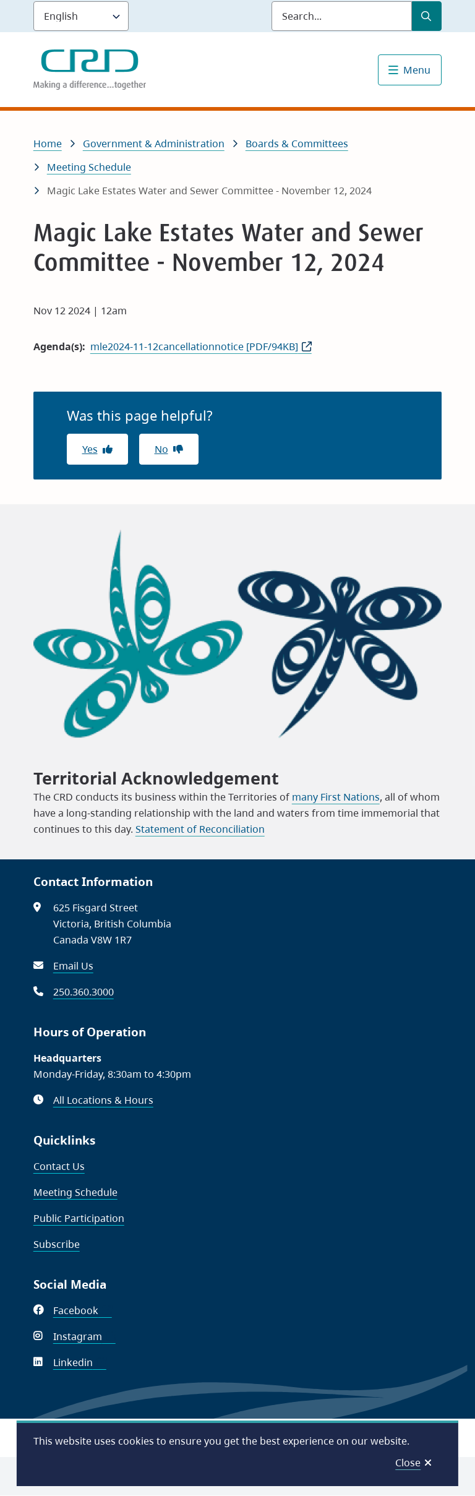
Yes (90, 449)
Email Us (73, 966)
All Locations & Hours (103, 1100)
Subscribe (56, 1244)
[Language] (81, 16)
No (161, 449)
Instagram (84, 1336)
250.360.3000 (83, 992)
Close (408, 1462)
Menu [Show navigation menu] (416, 70)
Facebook (82, 1310)
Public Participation (78, 1218)
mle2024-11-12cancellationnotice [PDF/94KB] (194, 346)
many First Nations (336, 797)
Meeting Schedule (89, 167)
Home (47, 143)
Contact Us (59, 1166)
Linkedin (79, 1362)
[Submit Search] (427, 16)
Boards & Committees (297, 143)
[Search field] (342, 16)
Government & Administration (154, 143)
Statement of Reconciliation (200, 829)
